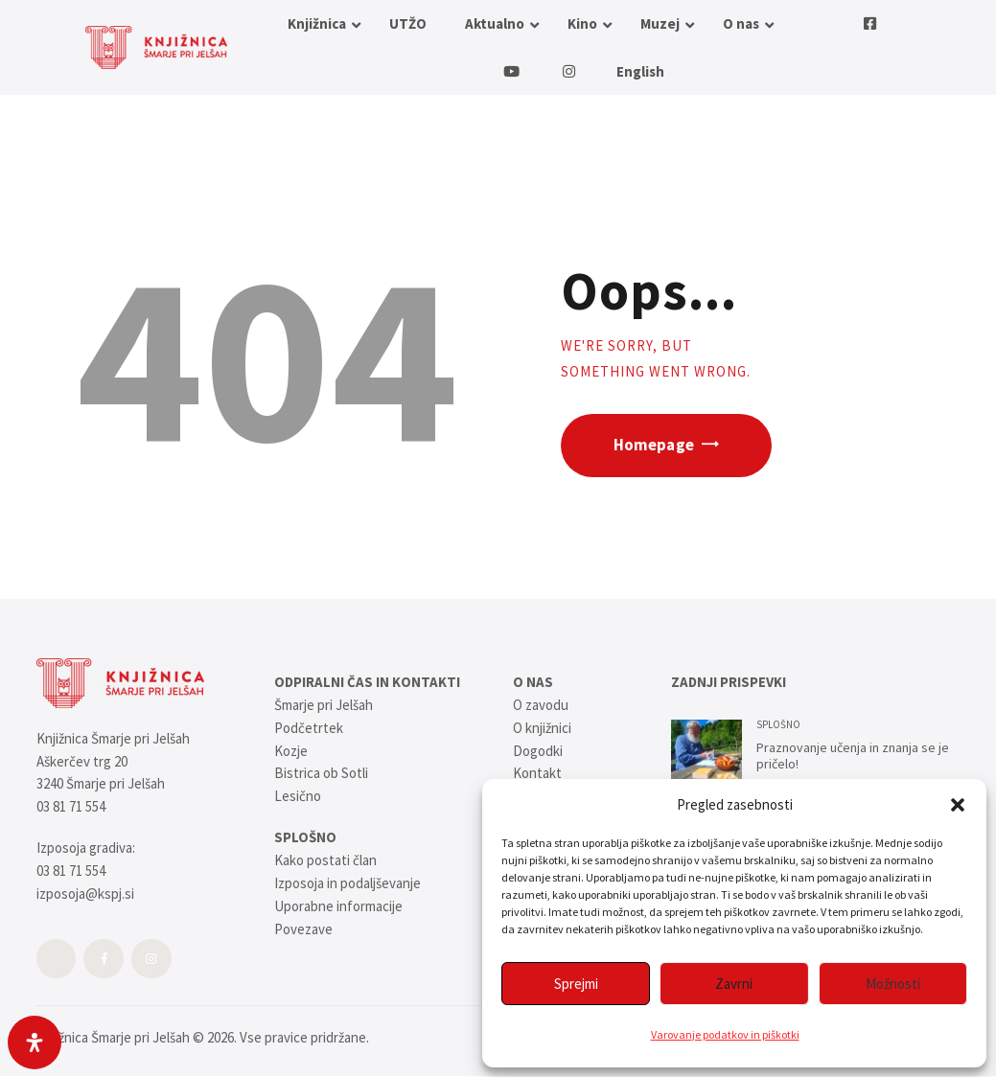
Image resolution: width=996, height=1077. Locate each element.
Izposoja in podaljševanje (347, 883)
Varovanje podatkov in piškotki (725, 1034)
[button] (957, 804)
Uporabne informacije (338, 906)
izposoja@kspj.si (85, 893)
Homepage (654, 445)
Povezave (303, 929)
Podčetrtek (308, 728)
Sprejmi (576, 983)
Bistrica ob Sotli (321, 773)
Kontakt (537, 773)
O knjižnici (542, 728)
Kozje (291, 751)
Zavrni (734, 983)
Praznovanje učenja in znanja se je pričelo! (852, 756)
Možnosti (893, 983)
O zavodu (540, 705)
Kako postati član (325, 860)
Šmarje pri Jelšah (323, 705)
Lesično (297, 796)
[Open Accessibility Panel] (34, 1042)
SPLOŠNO (778, 724)
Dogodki (538, 751)
